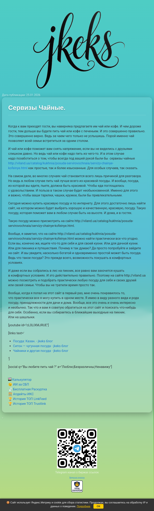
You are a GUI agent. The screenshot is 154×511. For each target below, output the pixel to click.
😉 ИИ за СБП (18, 384)
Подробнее (83, 506)
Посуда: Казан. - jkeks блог (33, 341)
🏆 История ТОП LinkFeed (27, 399)
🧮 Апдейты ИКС (21, 394)
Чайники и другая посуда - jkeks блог (40, 351)
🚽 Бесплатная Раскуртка (27, 389)
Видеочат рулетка (77, 478)
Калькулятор (19, 380)
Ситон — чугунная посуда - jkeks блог (40, 346)
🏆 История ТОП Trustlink (27, 404)
